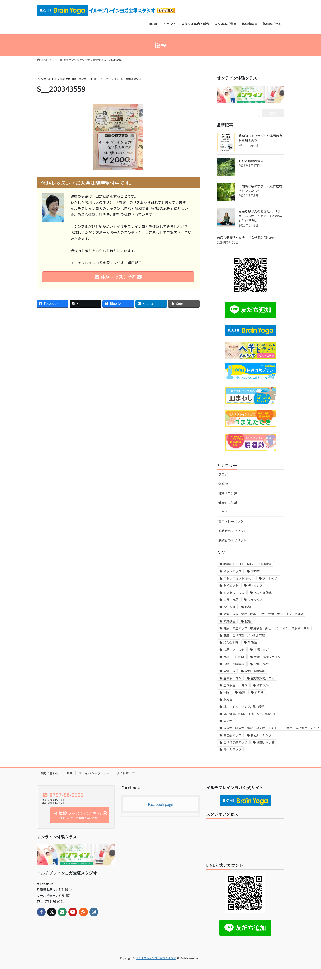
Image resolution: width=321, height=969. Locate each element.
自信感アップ (232, 735)
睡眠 (226, 692)
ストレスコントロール (238, 578)
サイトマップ (125, 773)
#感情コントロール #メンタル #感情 (247, 564)
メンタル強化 (263, 592)
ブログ (223, 474)
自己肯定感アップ (235, 742)
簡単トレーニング (230, 521)
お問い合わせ (49, 773)
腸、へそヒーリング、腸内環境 (244, 707)
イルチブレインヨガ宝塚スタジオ (67, 873)
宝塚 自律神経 (255, 671)
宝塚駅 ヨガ (232, 678)
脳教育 (227, 699)
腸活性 (227, 721)
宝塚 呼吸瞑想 (233, 664)
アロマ (255, 571)
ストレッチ (270, 578)
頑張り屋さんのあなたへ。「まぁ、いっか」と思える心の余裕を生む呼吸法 (260, 216)
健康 (248, 621)
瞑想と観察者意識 (251, 161)
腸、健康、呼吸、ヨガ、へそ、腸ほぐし (250, 714)
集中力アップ (232, 749)
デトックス (255, 585)
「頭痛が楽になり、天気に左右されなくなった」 (260, 188)
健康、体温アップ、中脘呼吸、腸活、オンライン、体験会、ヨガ (266, 628)
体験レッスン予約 (118, 276)
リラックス (255, 600)
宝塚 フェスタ (233, 649)
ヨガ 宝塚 (230, 600)
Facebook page (160, 804)
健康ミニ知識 (227, 493)
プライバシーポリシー (94, 773)
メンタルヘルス (233, 592)
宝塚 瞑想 (261, 664)
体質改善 (229, 621)
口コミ (223, 512)
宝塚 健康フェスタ (267, 657)
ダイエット (230, 585)
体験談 (223, 483)
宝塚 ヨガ (261, 649)
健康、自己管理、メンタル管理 (244, 635)
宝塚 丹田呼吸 (233, 657)
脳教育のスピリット (232, 531)
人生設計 (229, 607)
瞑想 (242, 692)
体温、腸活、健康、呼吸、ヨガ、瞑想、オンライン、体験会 (263, 614)
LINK (68, 773)
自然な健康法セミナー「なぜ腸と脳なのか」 (248, 237)
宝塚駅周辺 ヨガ (263, 678)
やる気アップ (232, 571)
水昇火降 (263, 685)
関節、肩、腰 (266, 742)
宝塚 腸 (229, 671)
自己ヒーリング (261, 735)
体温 (248, 607)
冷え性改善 (230, 642)
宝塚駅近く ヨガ (235, 685)
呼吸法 (252, 642)
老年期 (259, 692)
